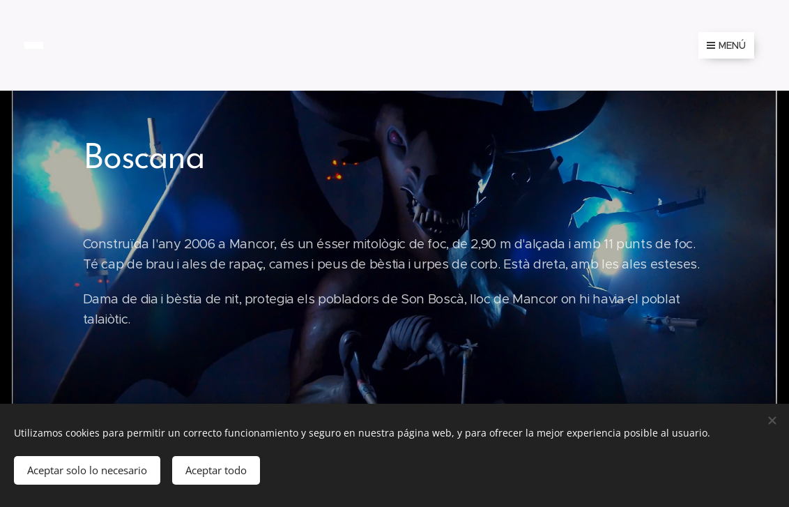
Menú (726, 45)
